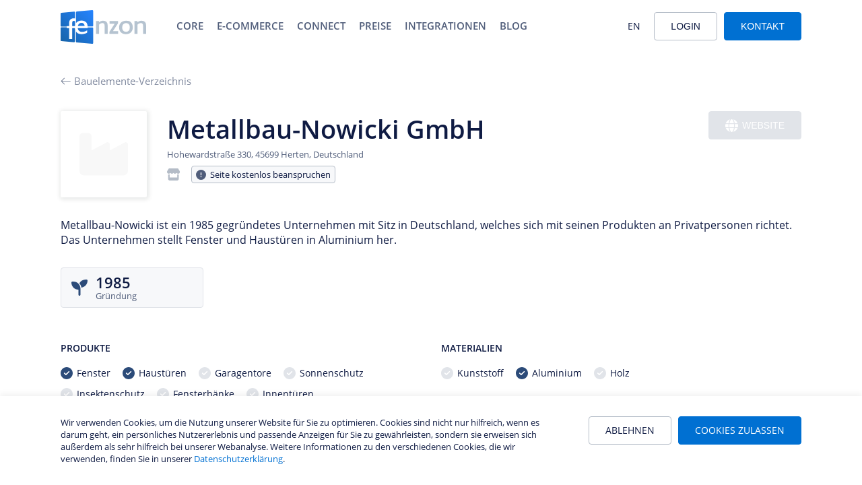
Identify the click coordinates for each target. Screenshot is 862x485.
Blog (513, 25)
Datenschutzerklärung (238, 459)
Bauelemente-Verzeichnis (126, 81)
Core (189, 25)
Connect (321, 25)
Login (685, 26)
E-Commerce (250, 25)
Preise (375, 25)
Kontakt (763, 26)
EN (634, 26)
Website (755, 125)
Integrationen (445, 25)
